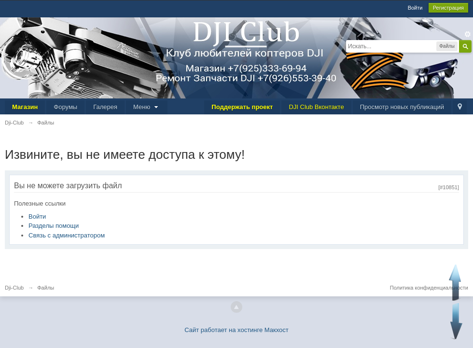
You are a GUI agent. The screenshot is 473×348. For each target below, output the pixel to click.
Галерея (105, 107)
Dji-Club (14, 288)
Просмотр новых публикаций (402, 107)
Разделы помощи (53, 225)
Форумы (65, 107)
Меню (146, 107)
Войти (415, 8)
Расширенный (468, 34)
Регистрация (448, 8)
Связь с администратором (66, 235)
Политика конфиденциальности (429, 288)
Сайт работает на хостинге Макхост (236, 330)
